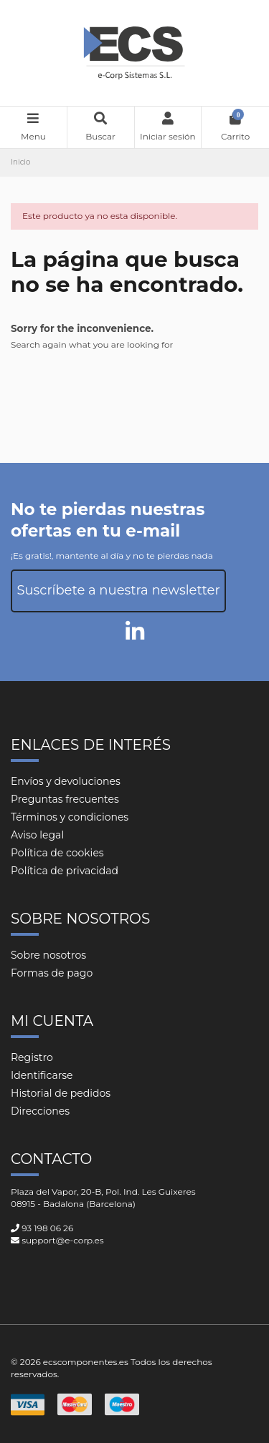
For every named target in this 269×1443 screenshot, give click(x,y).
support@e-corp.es (62, 1240)
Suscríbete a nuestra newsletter (118, 590)
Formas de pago (52, 973)
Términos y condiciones (69, 817)
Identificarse (42, 1075)
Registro (32, 1057)
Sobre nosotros (48, 955)
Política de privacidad (64, 870)
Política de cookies (57, 852)
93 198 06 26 (47, 1228)
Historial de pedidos (60, 1093)
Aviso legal (37, 834)
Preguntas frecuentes (65, 799)
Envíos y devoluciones (66, 781)
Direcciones (40, 1111)
